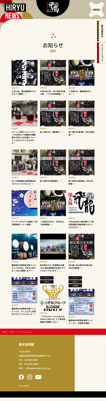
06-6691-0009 (31, 363)
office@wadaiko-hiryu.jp (38, 371)
